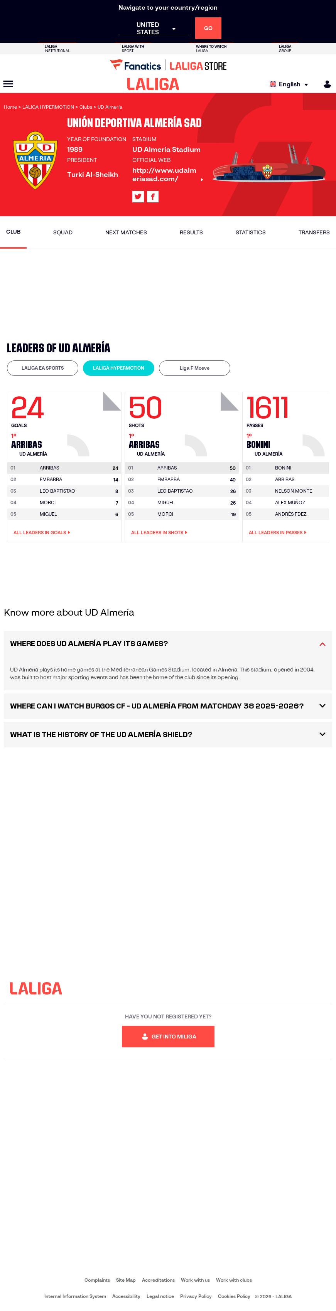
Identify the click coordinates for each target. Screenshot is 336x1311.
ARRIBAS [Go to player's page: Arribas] (284, 479)
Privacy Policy (196, 1296)
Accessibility (126, 1296)
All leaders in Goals (42, 532)
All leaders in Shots (159, 532)
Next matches (126, 232)
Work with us (195, 1279)
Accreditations (158, 1279)
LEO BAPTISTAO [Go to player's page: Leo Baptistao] (57, 490)
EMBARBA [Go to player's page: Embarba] (51, 479)
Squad (63, 232)
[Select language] (290, 84)
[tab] (42, 368)
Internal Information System (75, 1296)
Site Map (126, 1279)
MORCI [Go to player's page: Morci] (48, 502)
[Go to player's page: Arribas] (95, 422)
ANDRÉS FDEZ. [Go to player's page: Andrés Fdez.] (291, 514)
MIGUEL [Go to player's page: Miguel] (48, 514)
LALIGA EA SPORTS (43, 367)
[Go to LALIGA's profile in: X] (138, 196)
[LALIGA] (153, 84)
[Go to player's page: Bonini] (283, 468)
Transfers (314, 232)
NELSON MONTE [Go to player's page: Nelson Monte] (293, 490)
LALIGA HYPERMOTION (118, 367)
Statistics (251, 232)
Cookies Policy (234, 1296)
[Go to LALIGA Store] (168, 64)
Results (191, 232)
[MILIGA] (325, 84)
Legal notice (160, 1296)
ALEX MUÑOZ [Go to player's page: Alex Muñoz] (290, 502)
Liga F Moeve (194, 367)
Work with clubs (234, 1279)
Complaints (97, 1279)
